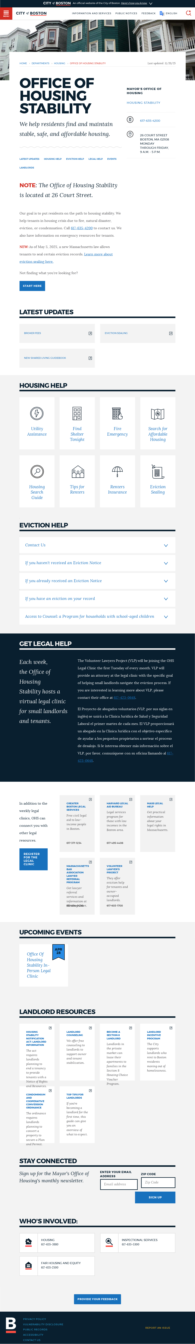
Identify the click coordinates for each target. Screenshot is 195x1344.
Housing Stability (143, 102)
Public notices (126, 13)
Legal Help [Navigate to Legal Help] (95, 159)
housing (59, 63)
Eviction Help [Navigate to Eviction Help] (75, 159)
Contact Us (32, 1340)
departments (40, 63)
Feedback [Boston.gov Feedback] (149, 13)
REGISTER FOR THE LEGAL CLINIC (32, 859)
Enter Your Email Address (116, 1174)
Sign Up (155, 1197)
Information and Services (91, 13)
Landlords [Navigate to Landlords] (27, 168)
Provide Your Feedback (98, 1299)
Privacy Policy (34, 1319)
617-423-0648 (124, 698)
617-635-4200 (150, 120)
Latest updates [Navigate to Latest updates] (29, 159)
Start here (32, 286)
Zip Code (148, 1174)
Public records (35, 1329)
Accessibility (33, 1335)
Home (23, 63)
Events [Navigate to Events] (112, 159)
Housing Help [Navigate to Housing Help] (53, 159)
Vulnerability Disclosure (43, 1324)
